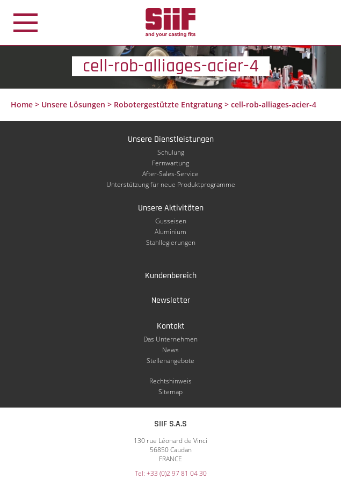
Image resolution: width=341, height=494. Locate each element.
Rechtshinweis (170, 381)
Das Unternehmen (170, 339)
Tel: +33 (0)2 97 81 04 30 (171, 473)
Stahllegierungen (170, 242)
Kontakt (171, 326)
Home (22, 104)
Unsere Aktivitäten (171, 208)
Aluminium (170, 231)
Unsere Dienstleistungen (171, 139)
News (170, 349)
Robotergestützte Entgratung (168, 104)
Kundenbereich (171, 275)
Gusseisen (170, 221)
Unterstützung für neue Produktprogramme (170, 184)
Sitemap (170, 391)
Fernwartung (170, 163)
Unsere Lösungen (73, 104)
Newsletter (170, 300)
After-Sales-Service (170, 173)
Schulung (170, 152)
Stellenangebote (170, 360)
